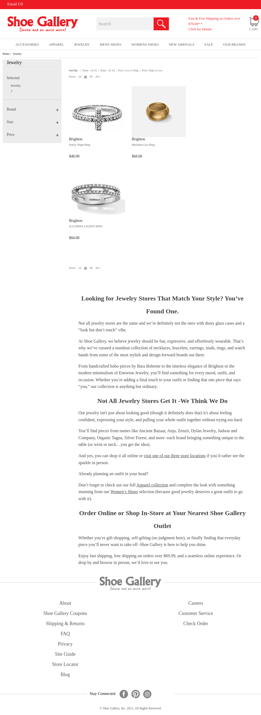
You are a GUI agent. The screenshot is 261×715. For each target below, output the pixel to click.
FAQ (65, 633)
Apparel (56, 44)
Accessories (27, 44)
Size (33, 122)
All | (97, 76)
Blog (65, 674)
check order (195, 623)
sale (208, 44)
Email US (15, 4)
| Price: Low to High (127, 70)
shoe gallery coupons (65, 613)
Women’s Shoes (124, 491)
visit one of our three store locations (175, 455)
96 (91, 76)
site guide (65, 654)
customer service (196, 613)
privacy (65, 643)
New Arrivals (181, 44)
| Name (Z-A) (106, 70)
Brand (33, 109)
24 (79, 76)
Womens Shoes (145, 44)
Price (33, 135)
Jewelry (17, 53)
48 (85, 76)
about (65, 603)
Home (6, 53)
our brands (234, 44)
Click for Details (200, 29)
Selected (13, 78)
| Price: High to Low (151, 70)
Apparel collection (152, 485)
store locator (65, 664)
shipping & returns (65, 623)
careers (196, 603)
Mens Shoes (110, 44)
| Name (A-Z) (88, 70)
